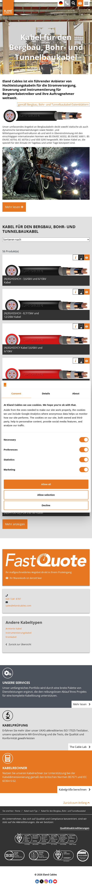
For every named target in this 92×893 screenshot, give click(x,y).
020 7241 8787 (13, 598)
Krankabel (11, 636)
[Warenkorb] (87, 257)
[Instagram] (46, 881)
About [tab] (75, 393)
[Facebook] (50, 881)
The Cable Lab (80, 747)
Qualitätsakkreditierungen (74, 828)
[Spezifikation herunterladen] (81, 257)
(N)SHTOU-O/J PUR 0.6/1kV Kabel (23, 513)
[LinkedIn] (37, 881)
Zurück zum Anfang (76, 803)
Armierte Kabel (14, 628)
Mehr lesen (81, 704)
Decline (46, 505)
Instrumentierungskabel (19, 632)
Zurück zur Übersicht (18, 644)
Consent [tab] (16, 393)
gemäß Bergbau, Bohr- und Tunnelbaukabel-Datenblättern (53, 104)
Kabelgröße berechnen (74, 789)
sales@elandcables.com (18, 605)
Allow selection (46, 494)
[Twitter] (42, 881)
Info (75, 257)
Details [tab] (46, 393)
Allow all (46, 484)
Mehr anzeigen (15, 524)
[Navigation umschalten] (86, 3)
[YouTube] (55, 881)
